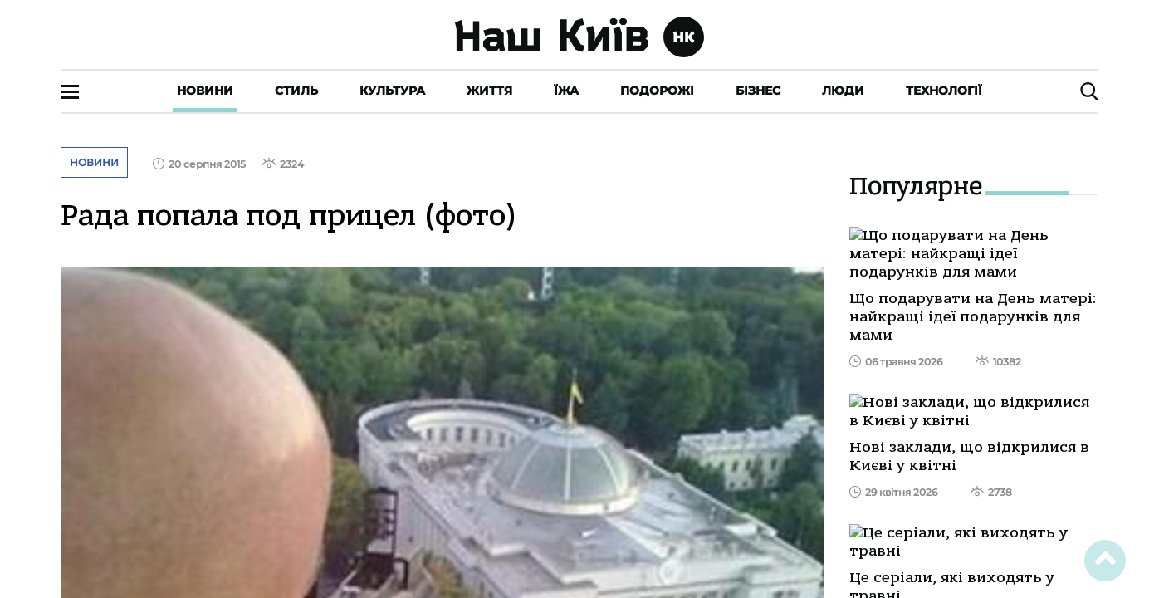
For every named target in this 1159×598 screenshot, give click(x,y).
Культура (392, 90)
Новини (205, 90)
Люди (843, 90)
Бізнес (758, 90)
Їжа (566, 90)
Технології (944, 90)
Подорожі (657, 90)
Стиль (296, 90)
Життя (489, 90)
